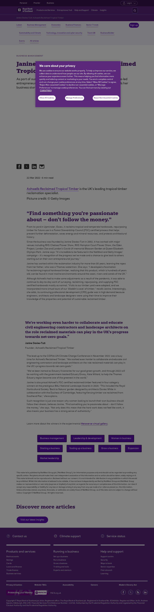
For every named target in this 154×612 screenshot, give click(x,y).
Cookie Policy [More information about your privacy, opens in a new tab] (46, 91)
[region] (78, 84)
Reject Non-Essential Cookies (106, 98)
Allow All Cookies (47, 98)
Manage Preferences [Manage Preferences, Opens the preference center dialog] (74, 98)
